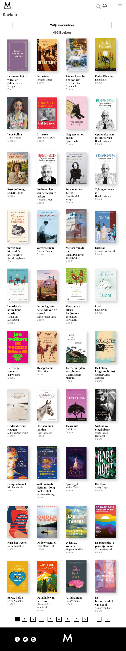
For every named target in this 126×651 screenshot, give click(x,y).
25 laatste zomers (71, 544)
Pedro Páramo (104, 76)
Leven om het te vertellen (17, 78)
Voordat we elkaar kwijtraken (73, 309)
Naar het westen (17, 542)
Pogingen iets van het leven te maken (46, 193)
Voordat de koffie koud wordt (14, 309)
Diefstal (100, 248)
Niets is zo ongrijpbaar (102, 427)
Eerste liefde (15, 597)
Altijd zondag (74, 597)
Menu (120, 6)
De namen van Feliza (74, 191)
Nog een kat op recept (75, 136)
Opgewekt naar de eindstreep (104, 136)
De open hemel (16, 484)
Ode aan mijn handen (45, 427)
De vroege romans (13, 369)
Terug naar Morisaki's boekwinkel (14, 251)
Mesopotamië (45, 368)
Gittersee (42, 134)
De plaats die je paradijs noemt (104, 544)
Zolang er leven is (104, 191)
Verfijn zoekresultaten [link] (62, 25)
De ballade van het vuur (46, 599)
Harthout (101, 484)
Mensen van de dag (75, 249)
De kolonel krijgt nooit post (105, 369)
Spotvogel (72, 484)
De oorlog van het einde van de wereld (47, 309)
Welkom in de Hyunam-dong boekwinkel (46, 487)
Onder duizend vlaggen (16, 427)
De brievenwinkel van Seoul (104, 601)
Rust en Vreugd (16, 189)
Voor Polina (14, 134)
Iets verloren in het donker (75, 78)
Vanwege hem (45, 248)
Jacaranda (72, 426)
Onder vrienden (46, 542)
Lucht (98, 306)
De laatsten (43, 76)
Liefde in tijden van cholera (75, 369)
